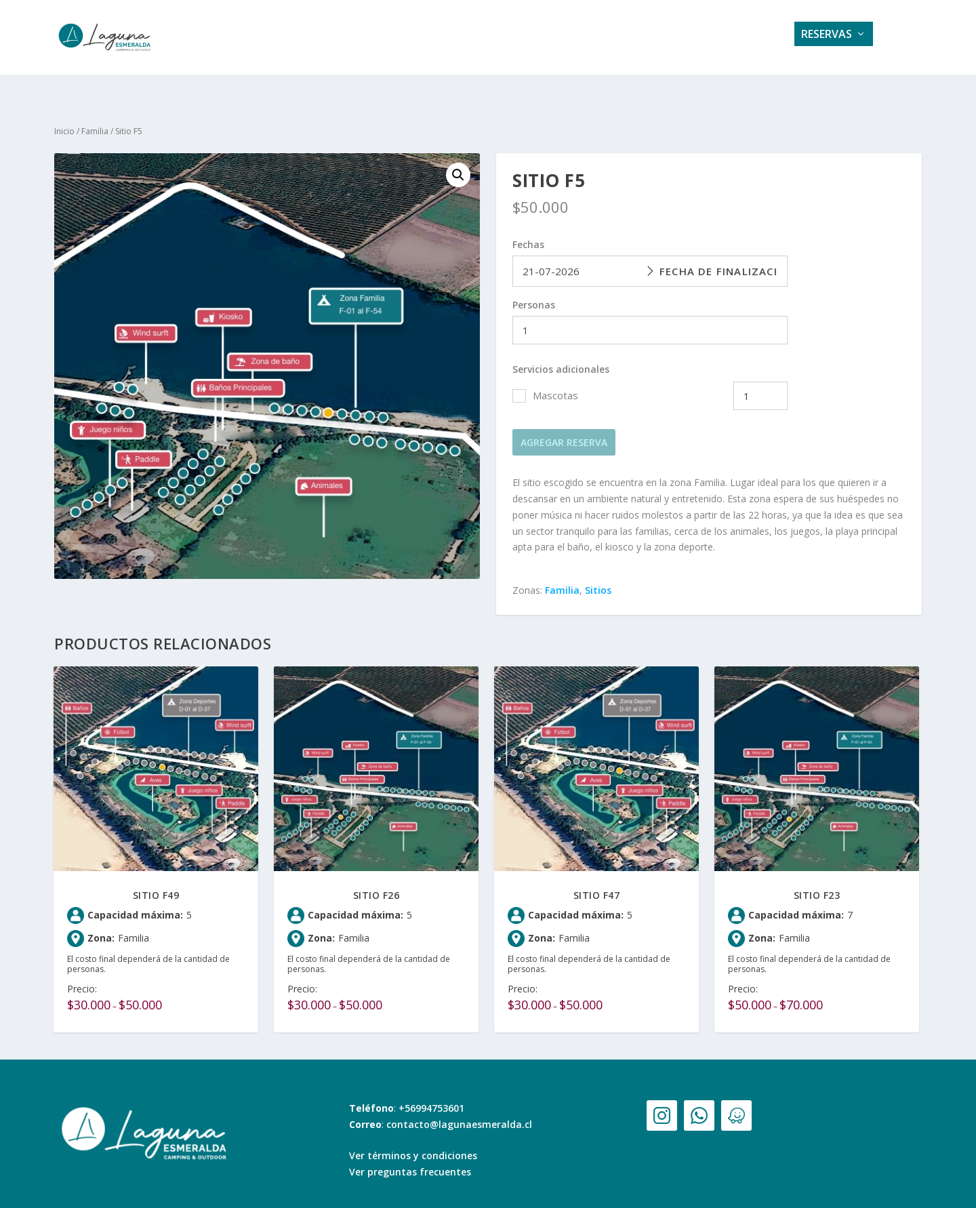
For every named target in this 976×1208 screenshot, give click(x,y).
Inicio (64, 119)
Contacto (743, 38)
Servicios (452, 38)
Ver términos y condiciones (413, 1143)
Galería (520, 38)
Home (390, 38)
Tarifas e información (627, 38)
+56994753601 (431, 1095)
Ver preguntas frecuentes (410, 1159)
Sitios (598, 577)
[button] (458, 162)
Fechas (528, 232)
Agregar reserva (564, 430)
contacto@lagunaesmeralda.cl (459, 1112)
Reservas (826, 38)
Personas (533, 292)
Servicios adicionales (560, 356)
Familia (94, 119)
